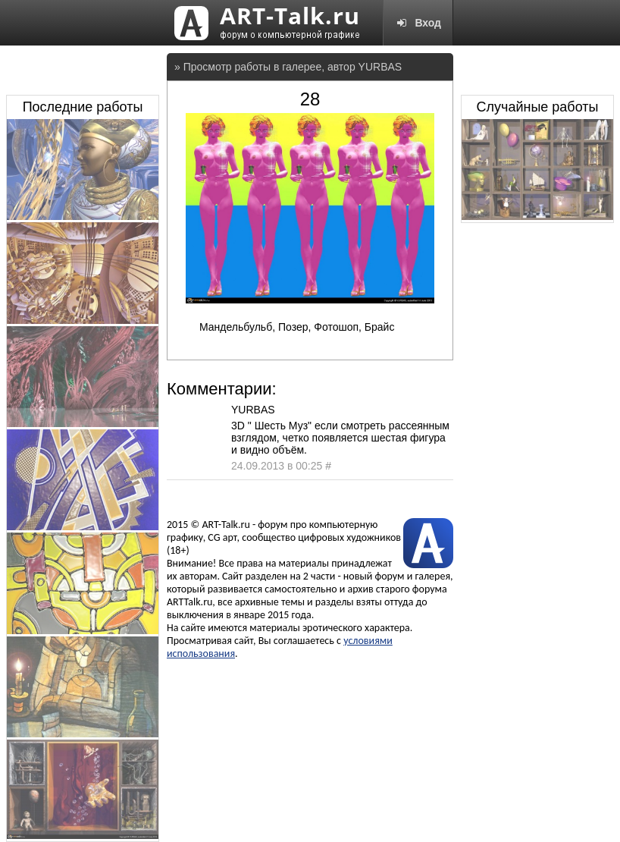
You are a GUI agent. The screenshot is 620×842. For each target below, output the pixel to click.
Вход (418, 23)
